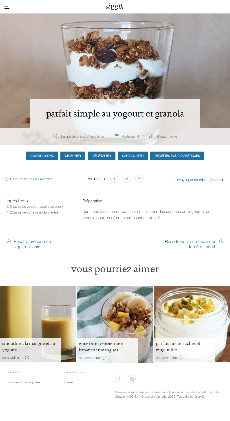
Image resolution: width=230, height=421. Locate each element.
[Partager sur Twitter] (127, 179)
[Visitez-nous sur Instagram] (132, 379)
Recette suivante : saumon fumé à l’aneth (191, 243)
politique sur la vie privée (23, 382)
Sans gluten (133, 156)
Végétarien (102, 156)
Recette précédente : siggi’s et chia (33, 243)
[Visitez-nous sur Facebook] (119, 379)
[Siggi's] (115, 6)
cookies (68, 382)
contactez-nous (73, 372)
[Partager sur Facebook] (114, 179)
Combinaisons (42, 156)
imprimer (216, 179)
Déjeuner (73, 156)
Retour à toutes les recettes (31, 179)
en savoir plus (12, 357)
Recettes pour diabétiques (177, 156)
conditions (14, 372)
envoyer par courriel (190, 179)
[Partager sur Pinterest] (139, 179)
